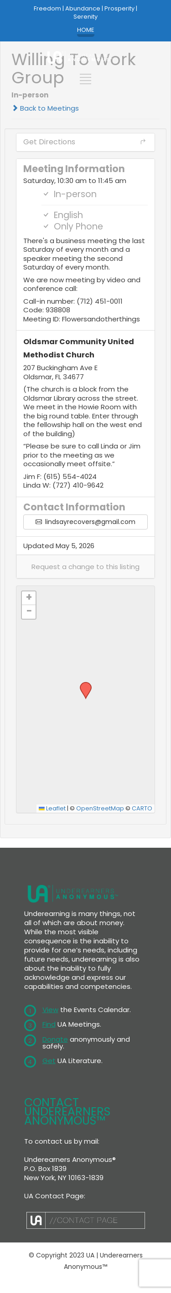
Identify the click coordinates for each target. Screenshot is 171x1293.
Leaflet (52, 808)
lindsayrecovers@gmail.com (85, 521)
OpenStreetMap (100, 808)
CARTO (142, 808)
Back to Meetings (45, 108)
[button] (85, 566)
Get (49, 1060)
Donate (55, 1039)
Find (49, 1024)
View (50, 1009)
